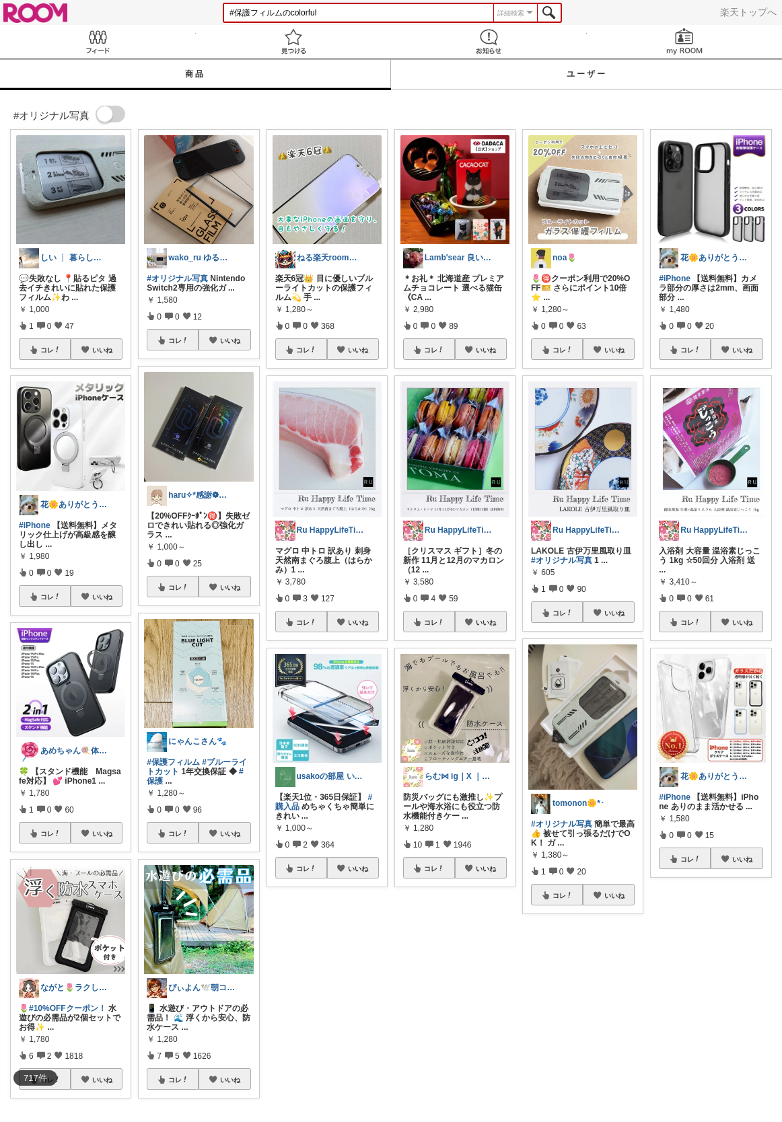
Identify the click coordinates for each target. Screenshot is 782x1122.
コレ (50, 349)
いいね (102, 349)
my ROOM (685, 41)
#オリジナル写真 (177, 278)
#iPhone (34, 525)
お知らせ (489, 41)
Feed (98, 41)
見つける (294, 41)
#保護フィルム (173, 762)
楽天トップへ (748, 12)
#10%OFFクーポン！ (67, 1008)
